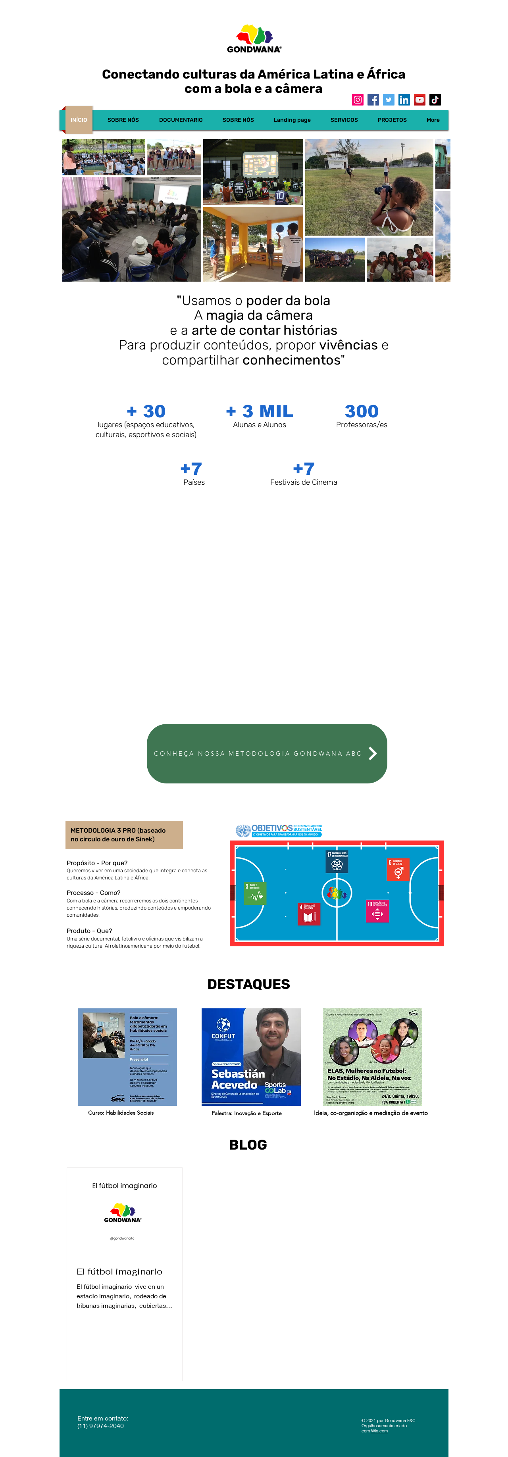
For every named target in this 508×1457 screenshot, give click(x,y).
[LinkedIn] (404, 100)
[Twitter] (388, 100)
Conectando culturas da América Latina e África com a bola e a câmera (254, 81)
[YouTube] (419, 100)
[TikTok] (435, 100)
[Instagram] (358, 100)
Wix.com (379, 1430)
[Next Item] (436, 210)
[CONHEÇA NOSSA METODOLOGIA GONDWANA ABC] (267, 753)
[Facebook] (373, 100)
